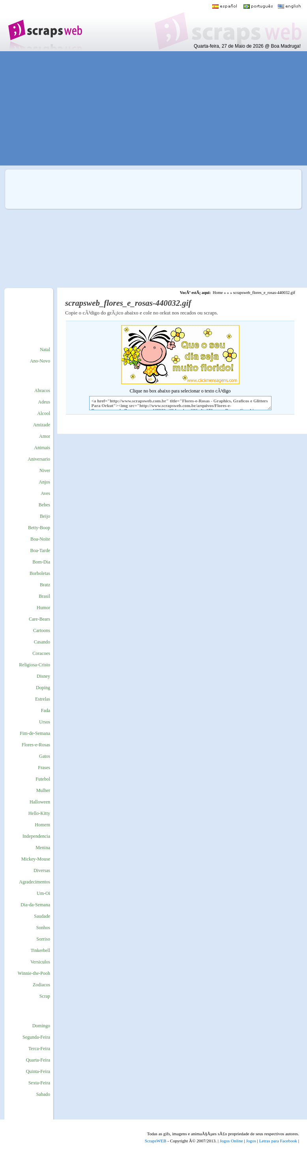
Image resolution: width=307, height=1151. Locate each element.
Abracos (42, 390)
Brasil (44, 596)
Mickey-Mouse (35, 859)
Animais (42, 447)
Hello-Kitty (39, 813)
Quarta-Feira (38, 1060)
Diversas (42, 870)
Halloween (40, 802)
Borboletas (40, 573)
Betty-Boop (39, 527)
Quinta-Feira (38, 1071)
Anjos (44, 482)
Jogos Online (231, 1140)
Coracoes (41, 653)
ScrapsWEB (156, 1140)
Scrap (44, 996)
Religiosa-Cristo (34, 665)
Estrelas (42, 699)
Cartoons (41, 630)
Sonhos (43, 927)
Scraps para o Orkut (45, 25)
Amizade (41, 425)
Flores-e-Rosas (36, 744)
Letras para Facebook (278, 1140)
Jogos (251, 1140)
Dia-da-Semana (35, 904)
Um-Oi (43, 893)
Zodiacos (41, 984)
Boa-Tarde (40, 550)
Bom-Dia (41, 562)
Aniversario (39, 459)
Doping (43, 687)
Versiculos (40, 962)
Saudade (42, 916)
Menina (43, 847)
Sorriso (43, 939)
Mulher (43, 790)
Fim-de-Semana (35, 733)
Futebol (43, 779)
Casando (42, 642)
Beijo (45, 516)
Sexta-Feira (39, 1083)
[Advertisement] (148, 108)
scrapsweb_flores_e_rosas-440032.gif (264, 292)
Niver (44, 470)
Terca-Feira (39, 1048)
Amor (44, 436)
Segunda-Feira (36, 1037)
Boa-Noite (40, 539)
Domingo (41, 1025)
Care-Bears (39, 619)
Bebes (44, 505)
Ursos (44, 722)
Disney (43, 676)
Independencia (36, 836)
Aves (45, 493)
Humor (43, 607)
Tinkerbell (40, 950)
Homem (42, 824)
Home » (219, 292)
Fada (45, 710)
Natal (45, 349)
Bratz (45, 585)
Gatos (44, 756)
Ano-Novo (40, 361)
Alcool (43, 413)
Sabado (43, 1094)
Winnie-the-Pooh (34, 973)
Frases (44, 767)
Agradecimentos (34, 882)
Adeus (44, 402)
